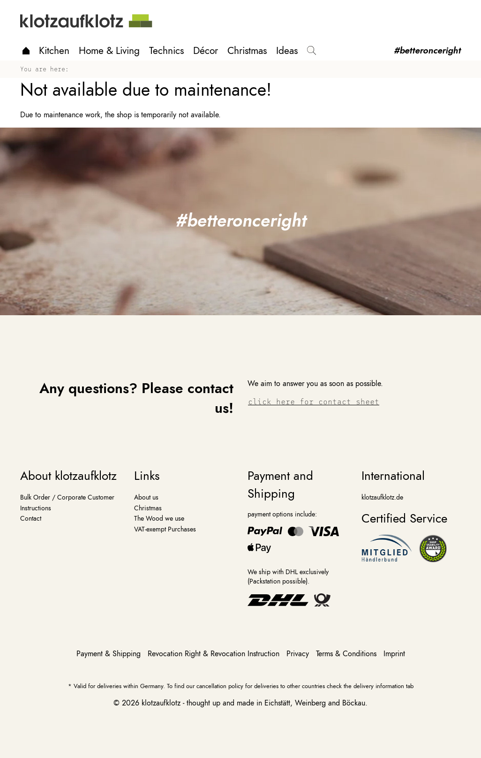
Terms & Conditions (347, 654)
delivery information (378, 686)
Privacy (298, 654)
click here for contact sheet (313, 401)
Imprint (394, 654)
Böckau (353, 703)
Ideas (287, 50)
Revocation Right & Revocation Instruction (215, 654)
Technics (166, 50)
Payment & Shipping (109, 654)
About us (146, 497)
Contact (30, 518)
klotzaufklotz (161, 703)
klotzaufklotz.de (382, 497)
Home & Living (109, 50)
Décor (205, 50)
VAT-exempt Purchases (165, 529)
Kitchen (54, 50)
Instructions (35, 508)
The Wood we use (159, 518)
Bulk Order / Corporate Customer (67, 497)
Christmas (247, 50)
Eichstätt (277, 703)
